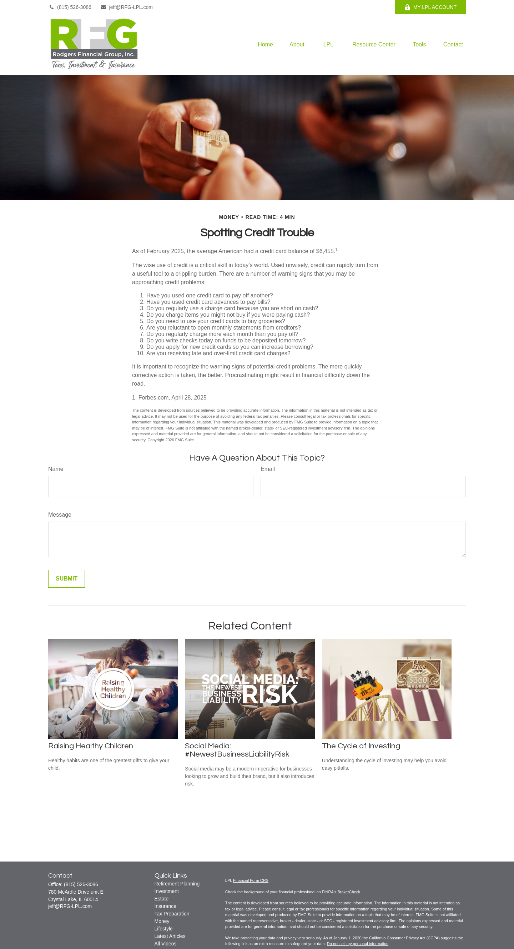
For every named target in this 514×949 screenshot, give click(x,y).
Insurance (165, 906)
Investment (167, 891)
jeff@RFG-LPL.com (126, 7)
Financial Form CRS (250, 880)
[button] (265, 45)
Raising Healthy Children (90, 746)
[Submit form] (66, 579)
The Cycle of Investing (361, 746)
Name (56, 469)
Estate (162, 899)
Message (59, 515)
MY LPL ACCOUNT (430, 7)
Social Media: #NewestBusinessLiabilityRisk (237, 750)
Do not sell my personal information (357, 944)
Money (162, 921)
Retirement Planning (177, 884)
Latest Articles (170, 936)
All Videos (166, 944)
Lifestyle (164, 929)
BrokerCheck (348, 892)
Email (268, 469)
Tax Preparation (172, 914)
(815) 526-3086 (69, 7)
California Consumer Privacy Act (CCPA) (404, 938)
